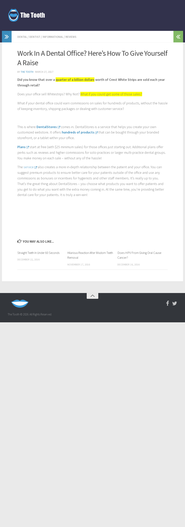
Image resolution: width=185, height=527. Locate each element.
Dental (22, 37)
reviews (74, 37)
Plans (21, 146)
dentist (36, 37)
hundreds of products (78, 132)
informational (55, 37)
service (29, 166)
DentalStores (46, 126)
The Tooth (27, 71)
